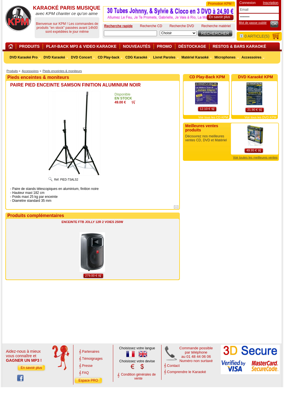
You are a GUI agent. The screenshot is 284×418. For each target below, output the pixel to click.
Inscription (270, 3)
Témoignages (92, 359)
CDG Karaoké (136, 57)
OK (274, 23)
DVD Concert (81, 57)
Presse (87, 366)
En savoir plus (31, 368)
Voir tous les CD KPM (213, 117)
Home (11, 47)
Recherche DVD (181, 26)
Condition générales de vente (138, 376)
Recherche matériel (216, 26)
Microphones (225, 57)
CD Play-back (108, 57)
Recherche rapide (118, 26)
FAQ (85, 373)
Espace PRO (88, 380)
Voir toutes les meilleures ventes (255, 157)
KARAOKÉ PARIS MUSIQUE (18, 18)
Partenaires (90, 352)
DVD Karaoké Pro (24, 57)
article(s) (254, 36)
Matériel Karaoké (195, 57)
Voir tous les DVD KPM (260, 117)
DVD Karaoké (54, 57)
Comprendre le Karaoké (186, 372)
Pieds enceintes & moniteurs (62, 71)
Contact (173, 365)
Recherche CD (151, 26)
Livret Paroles (164, 57)
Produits (12, 71)
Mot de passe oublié (252, 22)
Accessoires (30, 71)
